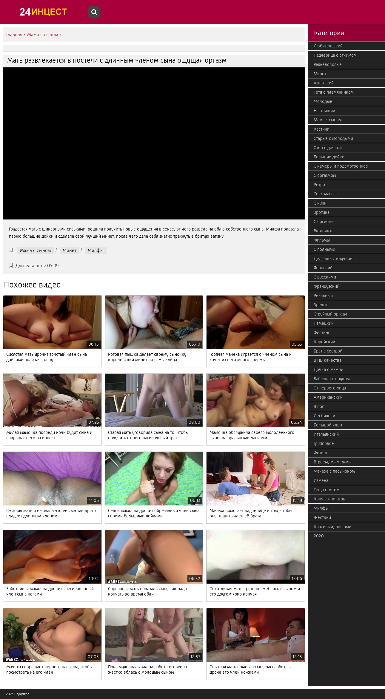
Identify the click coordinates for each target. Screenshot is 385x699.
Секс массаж (326, 194)
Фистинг (322, 332)
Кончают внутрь (329, 499)
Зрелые (321, 304)
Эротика (321, 212)
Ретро (319, 184)
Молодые (323, 101)
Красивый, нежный (332, 526)
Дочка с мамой (328, 369)
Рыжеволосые (328, 64)
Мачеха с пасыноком (334, 471)
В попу (320, 406)
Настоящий (324, 110)
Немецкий (324, 323)
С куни (320, 203)
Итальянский (326, 434)
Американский (328, 397)
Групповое (324, 443)
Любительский (328, 46)
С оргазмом (325, 175)
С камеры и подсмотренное (341, 166)
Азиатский (324, 83)
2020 (319, 536)
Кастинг (321, 129)
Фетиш (320, 452)
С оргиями (324, 221)
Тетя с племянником (334, 92)
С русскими (325, 277)
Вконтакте (324, 230)
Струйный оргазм (330, 314)
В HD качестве (328, 360)
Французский (326, 286)
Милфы (96, 250)
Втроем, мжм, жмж (333, 462)
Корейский (324, 341)
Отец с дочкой (328, 147)
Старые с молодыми (333, 138)
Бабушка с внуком (332, 378)
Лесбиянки (324, 415)
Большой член (328, 425)
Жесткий (322, 517)
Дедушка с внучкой (333, 258)
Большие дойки (329, 157)
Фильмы (322, 240)
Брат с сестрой (328, 351)
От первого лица (330, 388)
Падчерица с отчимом (335, 55)
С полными (324, 249)
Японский (323, 267)
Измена (321, 480)
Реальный (323, 295)
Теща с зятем (326, 489)
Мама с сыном (35, 250)
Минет (69, 250)
